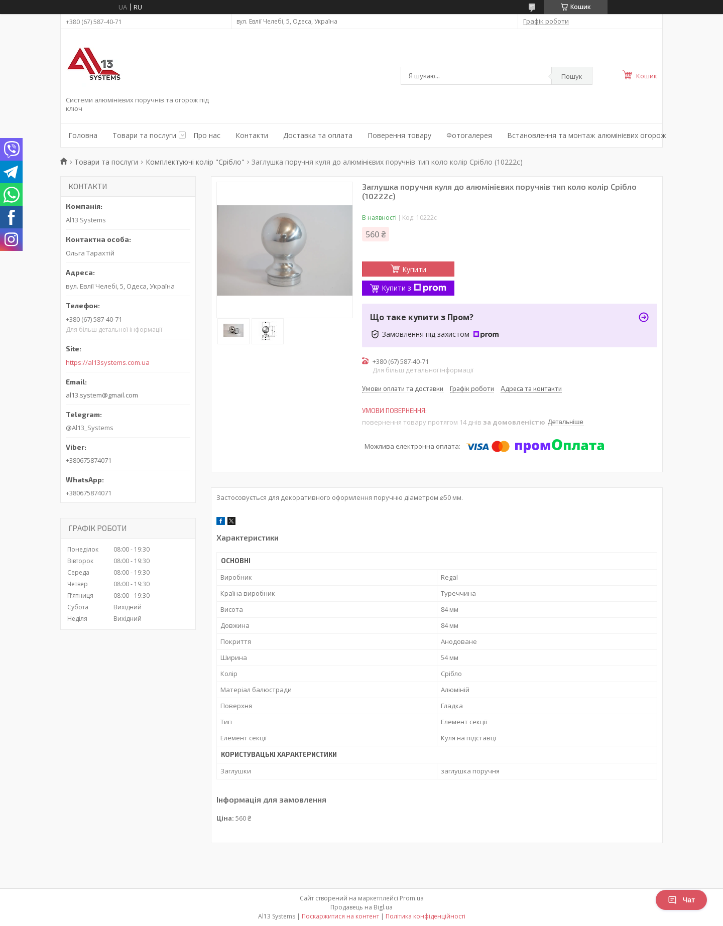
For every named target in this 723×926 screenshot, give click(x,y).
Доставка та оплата (317, 135)
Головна (82, 135)
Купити (414, 269)
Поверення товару (399, 135)
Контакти (251, 135)
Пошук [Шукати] (571, 76)
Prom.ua (412, 898)
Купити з (414, 288)
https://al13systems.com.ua (108, 362)
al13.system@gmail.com (102, 395)
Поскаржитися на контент (340, 916)
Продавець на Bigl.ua (361, 907)
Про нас (206, 135)
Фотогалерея (469, 135)
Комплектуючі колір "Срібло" (195, 162)
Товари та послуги (144, 135)
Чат (681, 899)
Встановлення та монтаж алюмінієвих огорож (586, 135)
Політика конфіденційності (425, 916)
